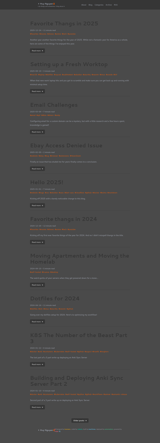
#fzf (115, 74)
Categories (99, 4)
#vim (40, 308)
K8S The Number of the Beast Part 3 (78, 338)
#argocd (88, 351)
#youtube (71, 33)
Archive (109, 4)
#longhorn (104, 351)
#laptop (41, 74)
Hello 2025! (46, 182)
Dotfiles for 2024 (55, 298)
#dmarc (50, 115)
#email (33, 115)
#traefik (95, 351)
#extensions (64, 155)
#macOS (33, 74)
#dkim (43, 115)
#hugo (41, 192)
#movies (42, 33)
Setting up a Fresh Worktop (69, 64)
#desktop (54, 272)
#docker (96, 192)
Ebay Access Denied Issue (66, 145)
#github (88, 192)
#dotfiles (49, 74)
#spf (38, 115)
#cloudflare (79, 192)
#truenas (45, 272)
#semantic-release (119, 394)
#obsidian (78, 74)
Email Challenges (54, 104)
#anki (40, 351)
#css (47, 192)
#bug (47, 155)
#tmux (102, 74)
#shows (50, 33)
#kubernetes (59, 351)
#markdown (112, 192)
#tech (64, 33)
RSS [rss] (116, 4)
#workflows (98, 394)
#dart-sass (69, 192)
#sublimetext (67, 74)
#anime (58, 33)
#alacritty (87, 74)
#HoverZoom (75, 155)
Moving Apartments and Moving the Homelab (79, 258)
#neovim (95, 74)
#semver (107, 394)
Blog (90, 4)
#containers (48, 351)
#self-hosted (35, 272)
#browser (54, 155)
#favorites (34, 33)
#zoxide (109, 74)
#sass (61, 192)
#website (34, 155)
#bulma (103, 192)
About (83, 4)
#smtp (57, 115)
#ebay (41, 155)
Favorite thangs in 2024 (63, 219)
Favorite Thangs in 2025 (64, 23)
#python (80, 394)
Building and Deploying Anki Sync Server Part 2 (76, 380)
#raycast (57, 74)
